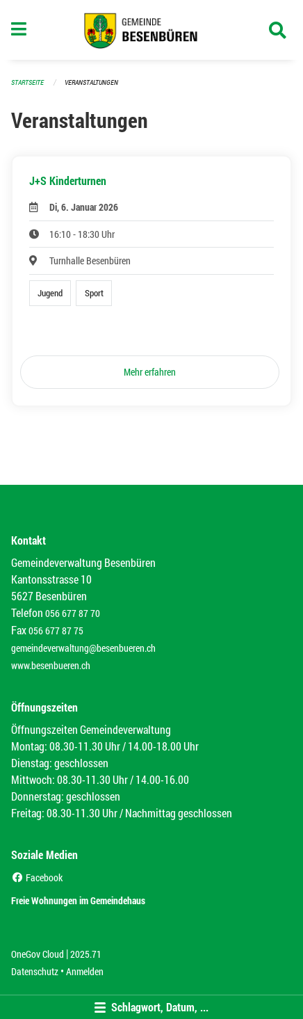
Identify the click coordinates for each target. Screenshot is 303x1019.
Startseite (27, 82)
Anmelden (85, 971)
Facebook (37, 877)
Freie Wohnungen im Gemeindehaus (78, 900)
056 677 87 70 (72, 613)
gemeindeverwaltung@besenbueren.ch (83, 648)
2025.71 (85, 954)
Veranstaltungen (91, 82)
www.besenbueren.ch (50, 665)
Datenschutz (34, 971)
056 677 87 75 (55, 630)
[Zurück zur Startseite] (152, 30)
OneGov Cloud (37, 954)
